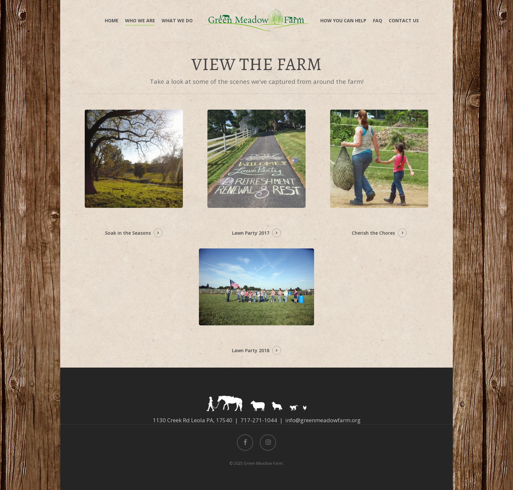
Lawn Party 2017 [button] (250, 233)
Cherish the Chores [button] (373, 233)
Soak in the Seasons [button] (128, 233)
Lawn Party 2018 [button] (250, 350)
